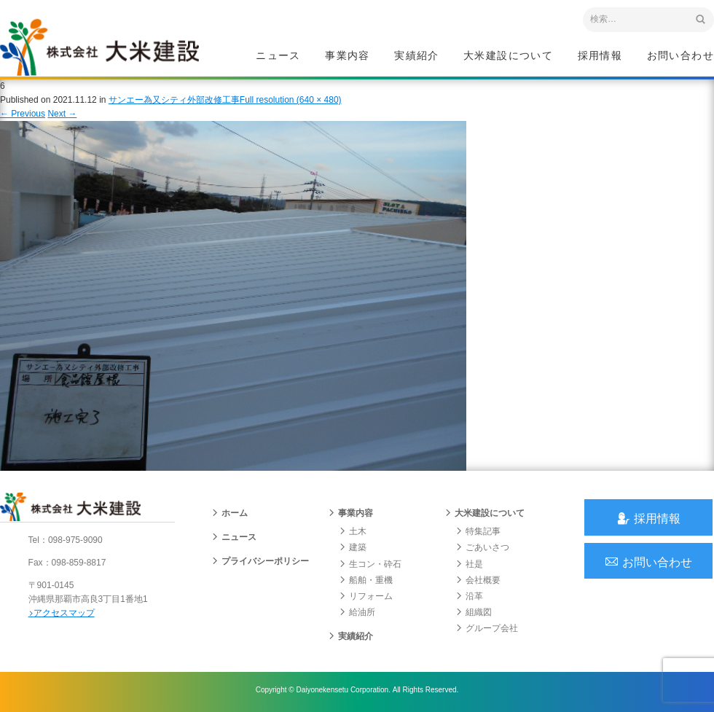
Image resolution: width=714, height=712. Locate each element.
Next (61, 115)
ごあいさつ (482, 550)
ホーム (229, 516)
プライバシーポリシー (260, 564)
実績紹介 (416, 55)
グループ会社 (486, 631)
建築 (352, 550)
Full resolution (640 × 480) (291, 101)
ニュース (278, 55)
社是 (469, 566)
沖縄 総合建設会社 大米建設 (101, 48)
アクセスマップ (62, 615)
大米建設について (508, 55)
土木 (352, 534)
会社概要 (478, 582)
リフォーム (366, 599)
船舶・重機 (366, 582)
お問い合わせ (680, 55)
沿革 (469, 599)
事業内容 (347, 55)
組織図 (473, 615)
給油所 (357, 615)
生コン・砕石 (370, 566)
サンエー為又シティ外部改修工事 (174, 101)
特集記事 (478, 534)
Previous (22, 115)
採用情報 (600, 55)
